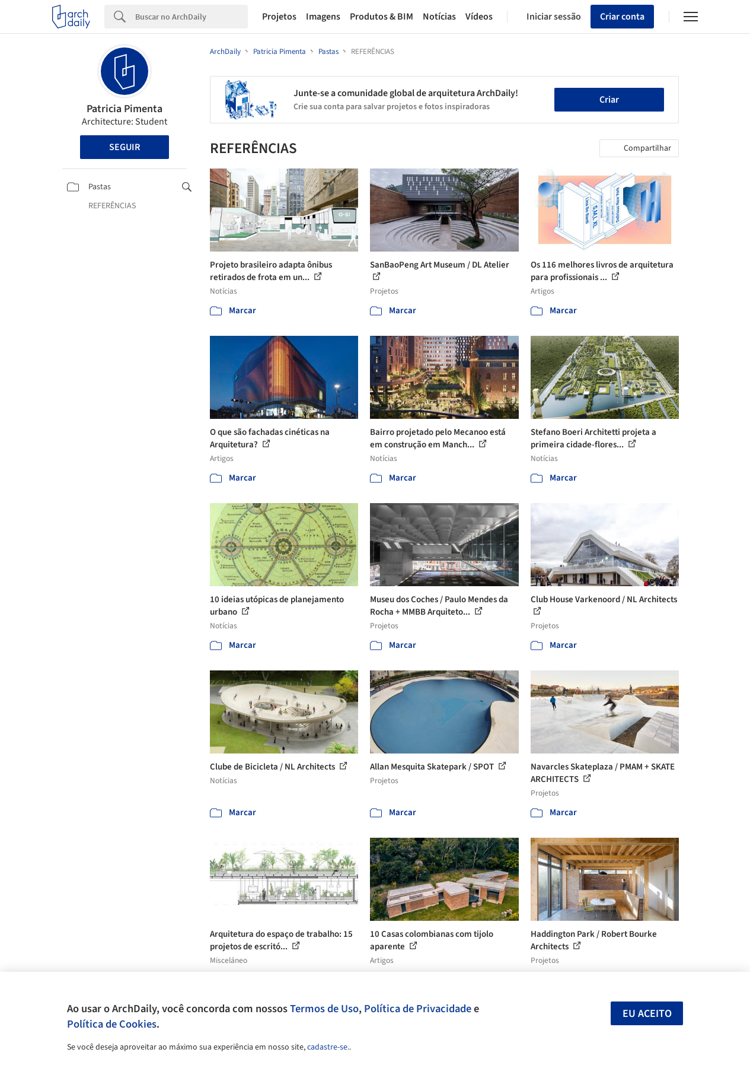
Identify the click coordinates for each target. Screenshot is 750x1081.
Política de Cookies (112, 1024)
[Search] (191, 16)
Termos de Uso (324, 1008)
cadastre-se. (328, 1047)
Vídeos (479, 16)
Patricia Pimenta (124, 108)
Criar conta (622, 16)
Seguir (124, 147)
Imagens (323, 16)
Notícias (439, 16)
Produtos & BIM (381, 16)
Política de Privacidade (417, 1008)
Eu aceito (647, 1013)
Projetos (279, 16)
